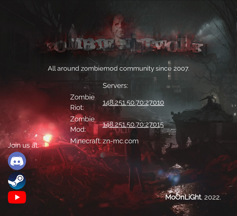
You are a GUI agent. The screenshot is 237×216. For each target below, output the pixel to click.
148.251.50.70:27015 (133, 124)
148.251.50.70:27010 (133, 102)
